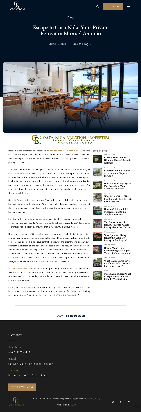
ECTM (73, 404)
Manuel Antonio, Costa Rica (28, 375)
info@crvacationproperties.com (31, 363)
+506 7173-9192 (19, 352)
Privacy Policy (93, 398)
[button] (97, 6)
